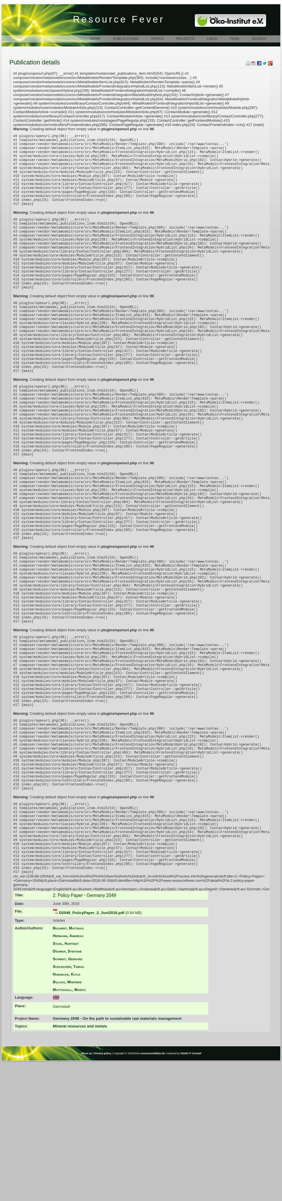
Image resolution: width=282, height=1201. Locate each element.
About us (86, 1191)
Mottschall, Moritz (69, 1128)
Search (259, 39)
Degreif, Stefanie (67, 1090)
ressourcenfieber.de (152, 1191)
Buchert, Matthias (68, 1066)
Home (95, 39)
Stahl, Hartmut (66, 1082)
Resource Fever (119, 19)
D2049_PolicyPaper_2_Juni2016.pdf (91, 1051)
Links (212, 39)
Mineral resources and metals (80, 1165)
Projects (185, 39)
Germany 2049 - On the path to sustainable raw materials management (117, 1157)
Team (234, 39)
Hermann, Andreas (68, 1074)
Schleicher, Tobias (68, 1105)
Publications (125, 39)
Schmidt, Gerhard (68, 1097)
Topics (157, 39)
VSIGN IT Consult (190, 1191)
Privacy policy (102, 1191)
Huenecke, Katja (67, 1113)
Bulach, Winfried (67, 1120)
